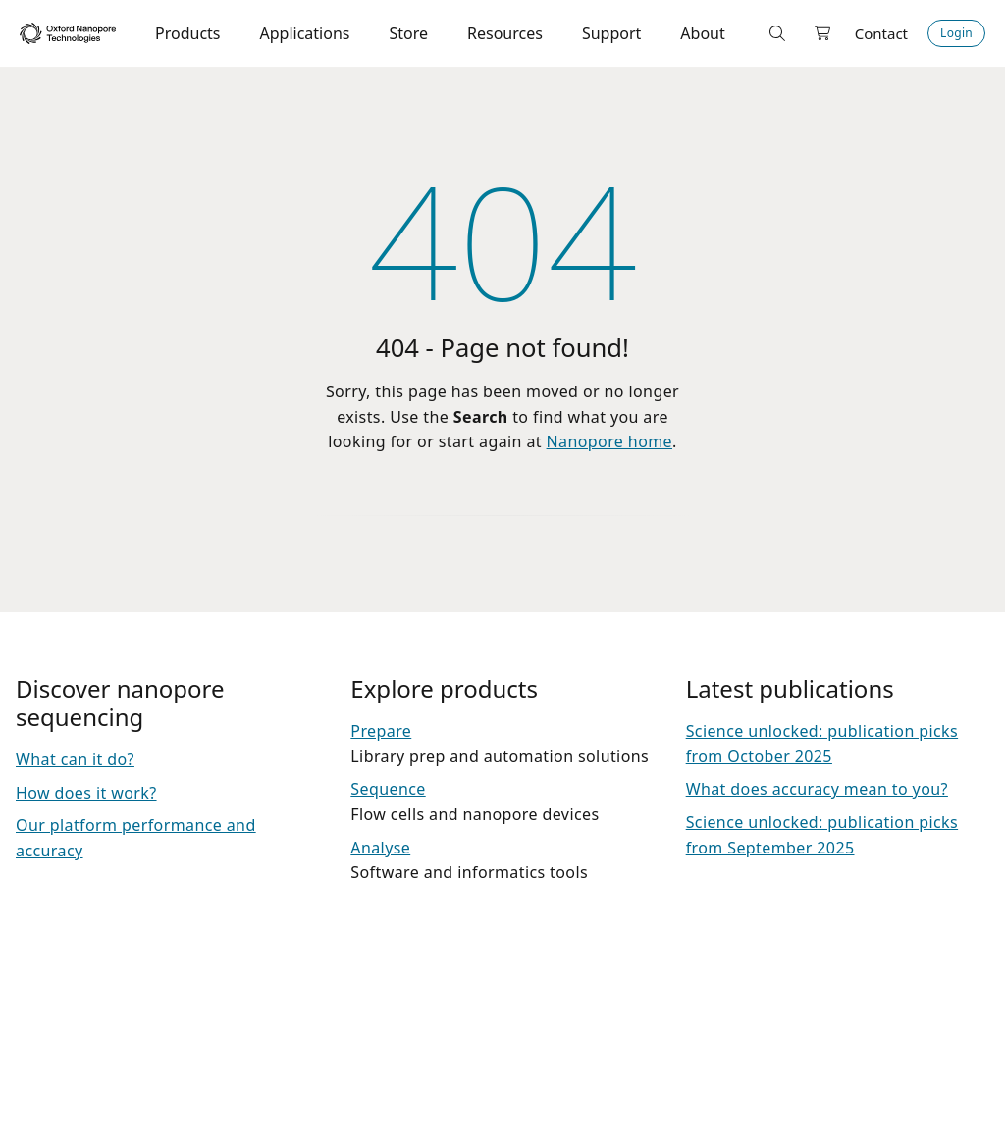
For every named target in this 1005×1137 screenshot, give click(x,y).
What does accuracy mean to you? (817, 789)
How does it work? (86, 792)
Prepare (380, 731)
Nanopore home (609, 441)
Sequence (387, 789)
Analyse (380, 847)
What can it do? (75, 759)
